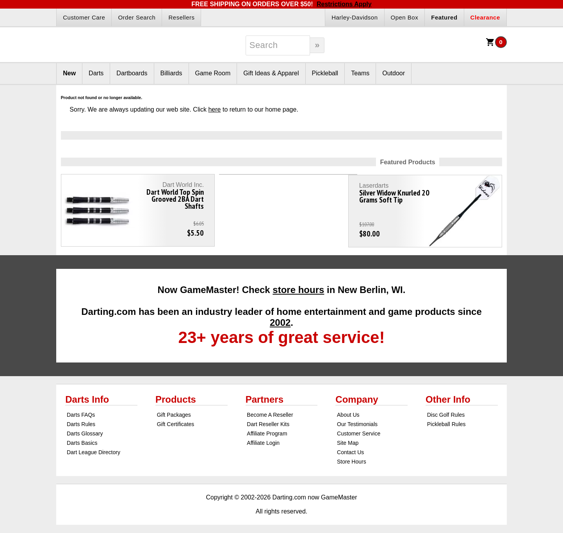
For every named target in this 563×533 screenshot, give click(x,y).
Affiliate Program (267, 429)
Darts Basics (82, 439)
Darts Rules (81, 420)
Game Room (213, 73)
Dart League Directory (93, 448)
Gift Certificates (175, 420)
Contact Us (350, 448)
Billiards (171, 73)
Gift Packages (174, 411)
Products (175, 395)
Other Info (448, 395)
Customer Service (358, 429)
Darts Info (87, 395)
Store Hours (351, 458)
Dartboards (131, 73)
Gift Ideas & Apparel (271, 73)
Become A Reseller (270, 411)
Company (356, 395)
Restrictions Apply (344, 4)
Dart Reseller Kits (268, 420)
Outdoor (393, 73)
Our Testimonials (357, 420)
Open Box (405, 17)
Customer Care (84, 17)
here (214, 109)
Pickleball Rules (446, 420)
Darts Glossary (85, 429)
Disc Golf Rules (446, 411)
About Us (348, 411)
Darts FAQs (81, 411)
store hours (298, 286)
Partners (264, 395)
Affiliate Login (263, 439)
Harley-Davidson (354, 17)
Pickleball (325, 73)
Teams (360, 73)
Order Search (136, 17)
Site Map (347, 439)
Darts (96, 73)
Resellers (181, 17)
